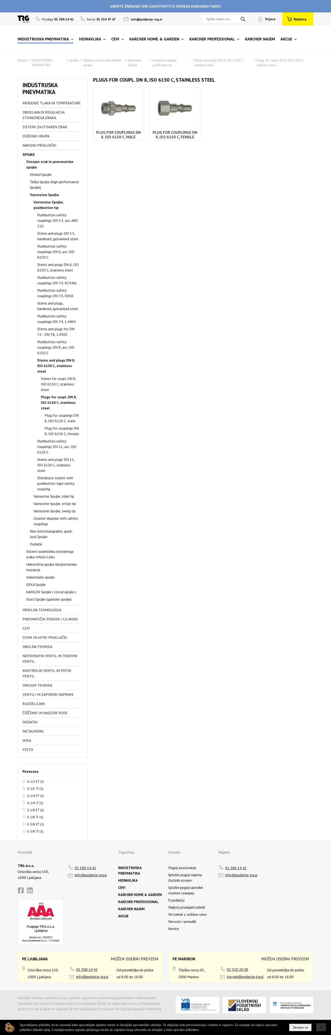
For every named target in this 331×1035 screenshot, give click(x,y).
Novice (173, 928)
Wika (27, 740)
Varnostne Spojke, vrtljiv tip (55, 503)
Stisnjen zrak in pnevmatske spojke (49, 164)
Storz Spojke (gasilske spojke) (48, 599)
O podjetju (176, 900)
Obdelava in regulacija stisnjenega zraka (43, 115)
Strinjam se (300, 1027)
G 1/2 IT (35, 788)
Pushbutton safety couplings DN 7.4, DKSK (55, 293)
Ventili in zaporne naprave (48, 694)
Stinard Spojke (41, 174)
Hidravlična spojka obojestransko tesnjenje (51, 567)
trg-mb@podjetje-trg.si (245, 976)
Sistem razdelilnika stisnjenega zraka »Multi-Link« (50, 554)
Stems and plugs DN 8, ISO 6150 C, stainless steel (56, 366)
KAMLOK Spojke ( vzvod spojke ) (51, 592)
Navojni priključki (39, 145)
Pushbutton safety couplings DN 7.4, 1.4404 (56, 319)
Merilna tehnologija (42, 609)
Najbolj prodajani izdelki (186, 907)
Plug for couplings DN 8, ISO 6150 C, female (62, 431)
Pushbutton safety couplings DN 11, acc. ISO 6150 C (56, 446)
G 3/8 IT (35, 831)
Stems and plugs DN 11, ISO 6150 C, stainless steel (55, 465)
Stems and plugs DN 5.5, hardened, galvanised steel (57, 236)
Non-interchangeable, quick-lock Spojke (51, 534)
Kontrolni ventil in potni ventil (47, 673)
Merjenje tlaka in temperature (52, 103)
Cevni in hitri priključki (45, 637)
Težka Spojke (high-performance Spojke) (54, 185)
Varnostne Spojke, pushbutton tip (48, 205)
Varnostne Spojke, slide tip (54, 496)
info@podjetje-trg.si (146, 19)
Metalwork (33, 731)
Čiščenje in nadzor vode (45, 712)
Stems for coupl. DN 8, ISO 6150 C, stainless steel (58, 384)
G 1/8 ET (35, 810)
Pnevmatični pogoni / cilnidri (50, 619)
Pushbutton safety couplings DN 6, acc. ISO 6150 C (55, 251)
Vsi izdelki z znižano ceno (187, 914)
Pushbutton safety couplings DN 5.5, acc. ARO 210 (57, 220)
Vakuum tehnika (37, 685)
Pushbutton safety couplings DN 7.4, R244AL (57, 280)
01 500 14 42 (85, 868)
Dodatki (36, 544)
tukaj (47, 1030)
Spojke (74, 60)
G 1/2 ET (35, 781)
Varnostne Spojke (44, 194)
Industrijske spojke (40, 577)
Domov (23, 60)
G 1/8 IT (35, 817)
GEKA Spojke (36, 584)
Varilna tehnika (37, 646)
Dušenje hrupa (36, 136)
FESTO (28, 749)
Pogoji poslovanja (182, 867)
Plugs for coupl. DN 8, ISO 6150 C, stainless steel (59, 402)
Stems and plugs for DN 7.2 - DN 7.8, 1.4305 (55, 332)
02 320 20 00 (237, 969)
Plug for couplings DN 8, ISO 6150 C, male (62, 418)
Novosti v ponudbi (182, 921)
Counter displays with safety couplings (55, 521)
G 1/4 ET (35, 795)
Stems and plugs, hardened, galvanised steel (57, 306)
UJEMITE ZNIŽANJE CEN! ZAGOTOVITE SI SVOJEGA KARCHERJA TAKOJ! (165, 6)
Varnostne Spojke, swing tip (55, 511)
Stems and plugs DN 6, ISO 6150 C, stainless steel (58, 267)
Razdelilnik (34, 703)
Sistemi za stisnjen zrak (45, 127)
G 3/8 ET (35, 824)
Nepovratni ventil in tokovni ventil (50, 658)
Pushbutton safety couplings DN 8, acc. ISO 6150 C (55, 347)
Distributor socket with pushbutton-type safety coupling (55, 483)
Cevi (26, 628)
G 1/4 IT (35, 802)
